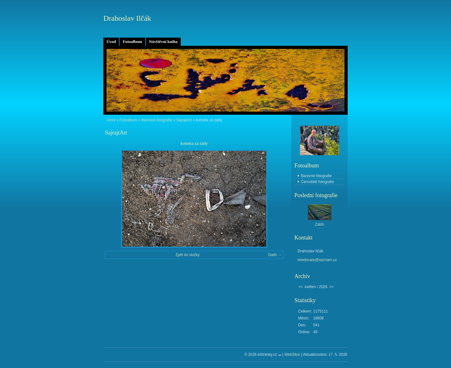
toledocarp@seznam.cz (317, 260)
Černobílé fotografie (317, 182)
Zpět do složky (187, 255)
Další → (275, 255)
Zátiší (319, 224)
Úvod (111, 41)
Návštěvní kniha (163, 41)
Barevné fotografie (156, 120)
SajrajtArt (184, 120)
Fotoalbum (132, 41)
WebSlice (292, 354)
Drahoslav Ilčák (127, 18)
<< (300, 287)
